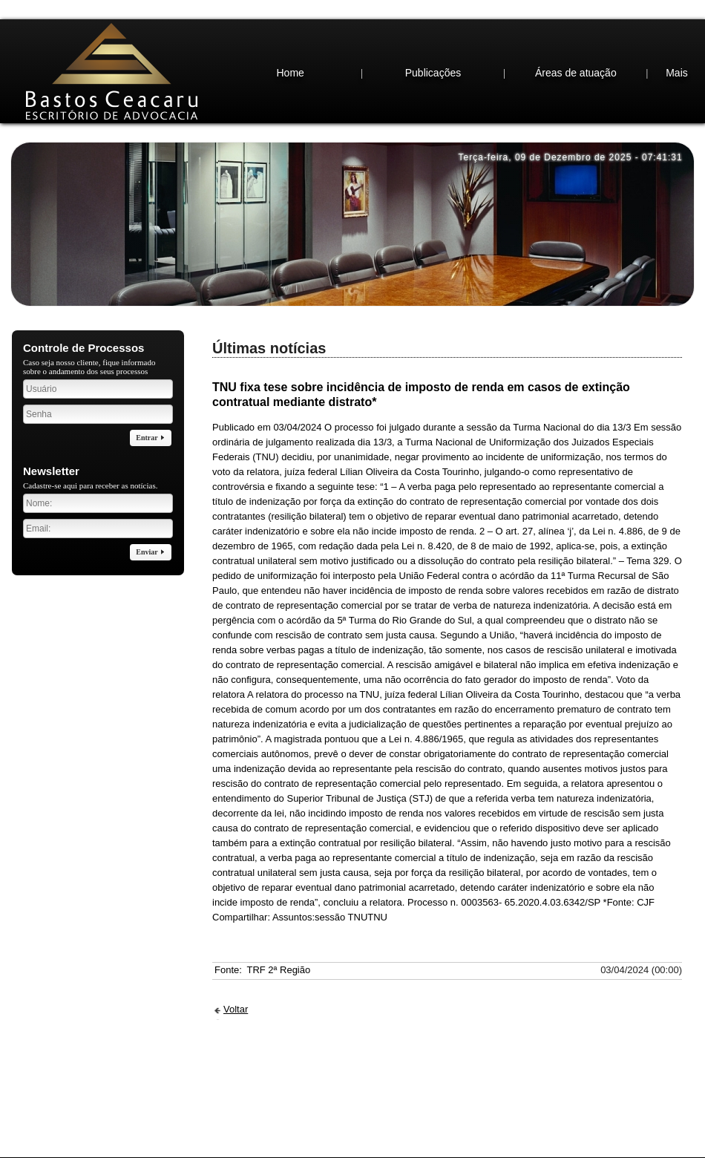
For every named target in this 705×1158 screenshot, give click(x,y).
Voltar (235, 979)
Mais (677, 43)
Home (290, 43)
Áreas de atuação (576, 43)
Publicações (433, 43)
